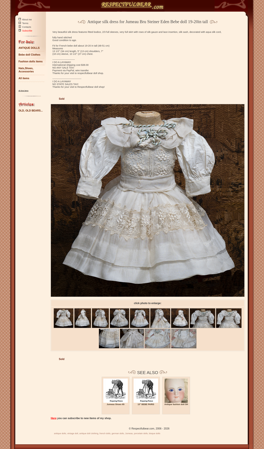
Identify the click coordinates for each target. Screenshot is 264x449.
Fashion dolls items (31, 61)
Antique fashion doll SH (176, 404)
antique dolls (60, 433)
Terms (25, 23)
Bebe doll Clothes (29, 54)
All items (24, 78)
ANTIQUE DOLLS (29, 48)
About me (27, 19)
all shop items (23, 91)
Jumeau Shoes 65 (115, 404)
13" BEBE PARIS (146, 404)
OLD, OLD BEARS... (31, 110)
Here (54, 418)
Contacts (26, 27)
